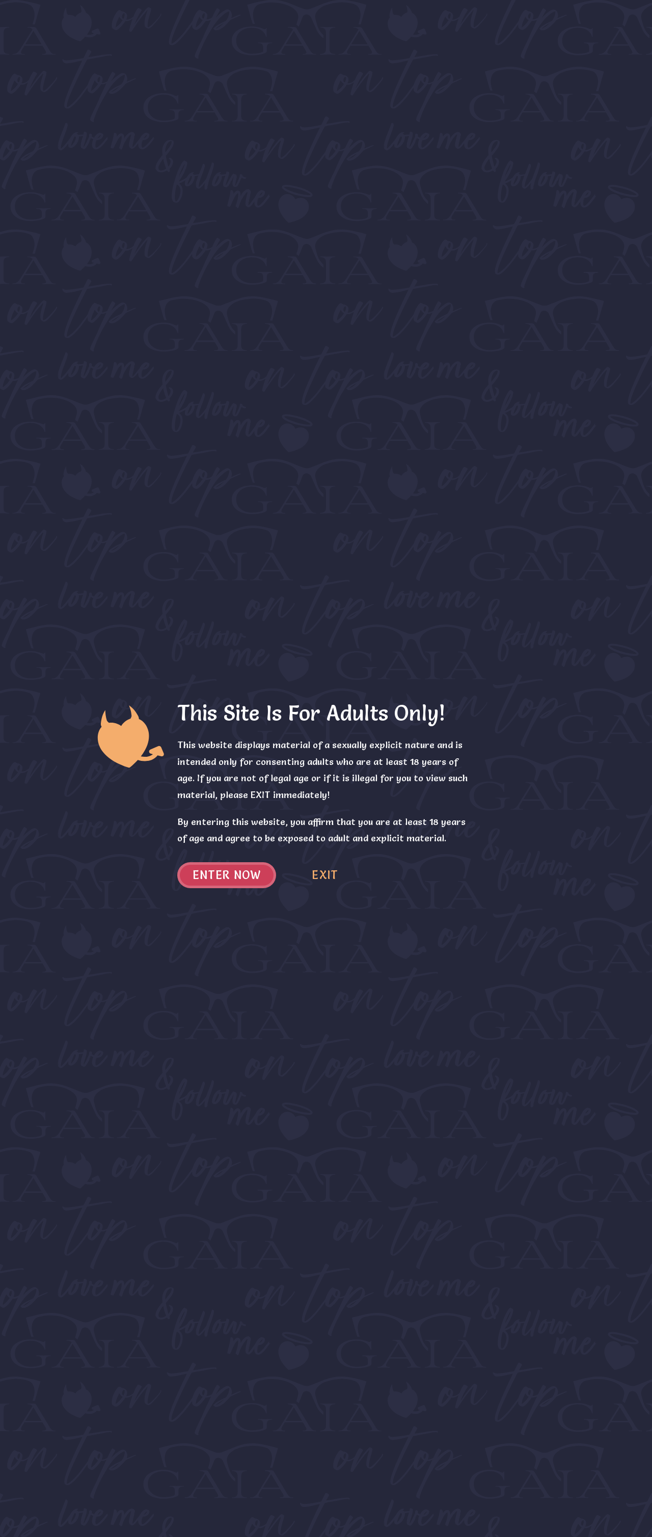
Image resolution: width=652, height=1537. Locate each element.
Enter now (227, 875)
